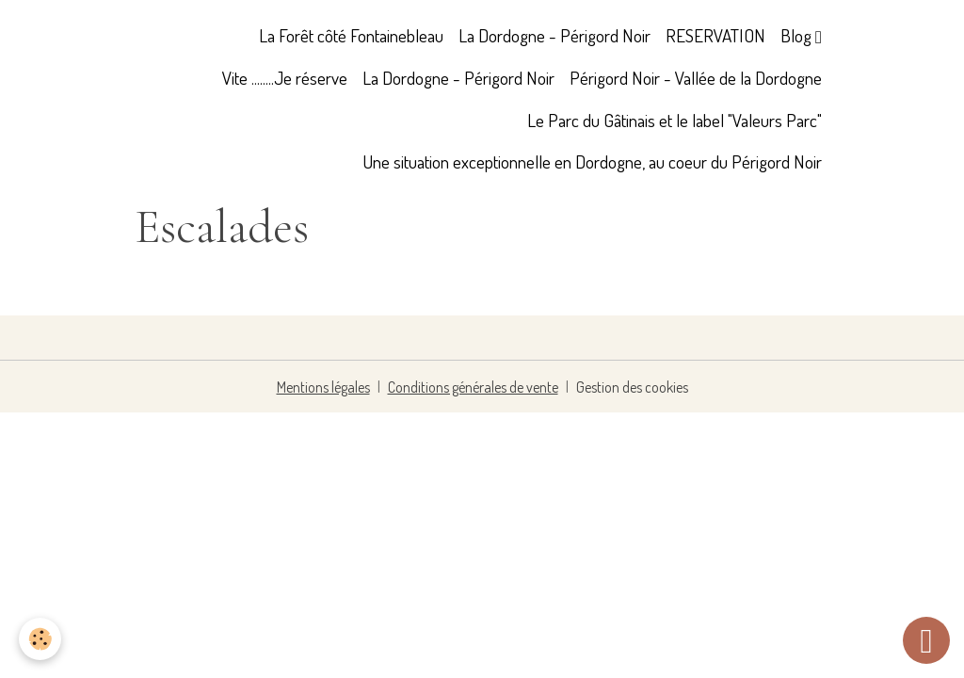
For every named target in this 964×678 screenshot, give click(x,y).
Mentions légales (323, 387)
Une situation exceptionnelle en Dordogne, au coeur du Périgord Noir (592, 161)
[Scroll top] (926, 640)
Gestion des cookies (632, 387)
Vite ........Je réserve (284, 77)
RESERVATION (715, 35)
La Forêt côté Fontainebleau (351, 35)
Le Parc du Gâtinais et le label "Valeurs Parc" (674, 120)
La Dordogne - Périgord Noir (554, 35)
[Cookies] (40, 639)
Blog (797, 35)
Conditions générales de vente (473, 387)
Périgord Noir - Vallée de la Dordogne (696, 77)
